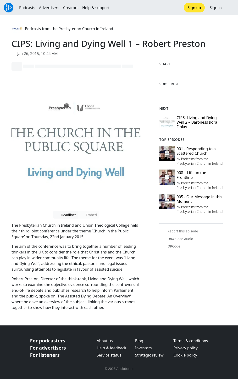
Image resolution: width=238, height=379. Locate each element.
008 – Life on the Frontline (191, 175)
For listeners (45, 355)
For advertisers (48, 348)
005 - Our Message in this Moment (199, 199)
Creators (70, 7)
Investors (143, 348)
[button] (230, 7)
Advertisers (49, 7)
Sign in (216, 7)
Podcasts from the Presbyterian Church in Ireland (69, 28)
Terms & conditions (190, 340)
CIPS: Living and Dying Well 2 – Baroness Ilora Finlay (197, 122)
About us (105, 340)
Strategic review (149, 355)
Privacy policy (185, 348)
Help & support (96, 7)
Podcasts (27, 7)
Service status (109, 355)
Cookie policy (185, 355)
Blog (139, 340)
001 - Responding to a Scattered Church (196, 151)
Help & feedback (111, 348)
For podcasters (47, 340)
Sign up (194, 7)
